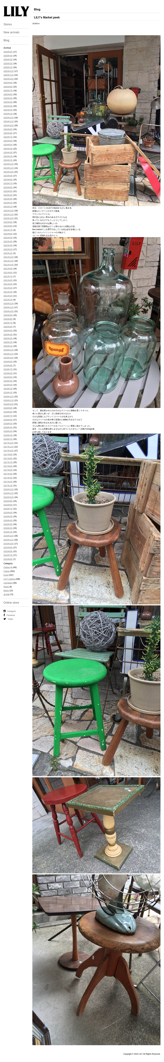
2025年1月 (8, 114)
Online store (11, 602)
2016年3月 (8, 524)
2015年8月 (8, 551)
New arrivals (11, 32)
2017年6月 (8, 466)
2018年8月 (8, 412)
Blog (6, 40)
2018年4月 (8, 427)
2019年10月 (9, 358)
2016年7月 (8, 509)
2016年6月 (8, 513)
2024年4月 (8, 149)
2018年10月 (9, 404)
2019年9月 (8, 362)
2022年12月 (9, 211)
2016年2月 (8, 528)
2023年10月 (9, 172)
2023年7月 (8, 183)
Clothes (7, 567)
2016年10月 (9, 497)
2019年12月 (9, 350)
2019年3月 (8, 385)
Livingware (8, 583)
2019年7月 (8, 369)
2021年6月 (8, 280)
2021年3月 (8, 292)
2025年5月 (8, 98)
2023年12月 (9, 164)
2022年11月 (9, 214)
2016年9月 (8, 501)
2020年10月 (9, 311)
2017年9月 (8, 454)
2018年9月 (8, 408)
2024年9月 (8, 129)
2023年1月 (8, 207)
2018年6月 (8, 420)
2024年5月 (8, 145)
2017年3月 (8, 478)
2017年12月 (9, 443)
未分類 (6, 594)
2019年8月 (8, 365)
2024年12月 (9, 118)
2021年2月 (8, 296)
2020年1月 (8, 346)
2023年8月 (8, 180)
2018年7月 (8, 416)
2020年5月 (8, 331)
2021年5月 (8, 284)
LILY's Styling (9, 579)
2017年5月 (8, 470)
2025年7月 (8, 91)
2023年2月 (8, 203)
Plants (6, 587)
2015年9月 (8, 547)
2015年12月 (9, 536)
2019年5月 (8, 377)
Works (6, 591)
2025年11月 (9, 75)
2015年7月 (8, 555)
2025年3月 (8, 106)
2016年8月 (8, 505)
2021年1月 (8, 300)
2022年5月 (8, 238)
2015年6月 (8, 559)
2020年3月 (8, 338)
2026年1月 (8, 67)
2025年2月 (8, 110)
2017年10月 (9, 451)
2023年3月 (8, 199)
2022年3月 (8, 245)
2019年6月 (8, 373)
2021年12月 (9, 257)
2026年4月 (8, 56)
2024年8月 (8, 133)
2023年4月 (8, 195)
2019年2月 (8, 389)
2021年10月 (9, 265)
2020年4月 (8, 335)
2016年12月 (9, 489)
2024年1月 (8, 160)
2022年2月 (8, 249)
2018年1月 (8, 439)
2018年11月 (9, 400)
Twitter (8, 619)
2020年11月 (9, 307)
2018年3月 (8, 431)
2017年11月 (9, 447)
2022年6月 (8, 234)
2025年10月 (9, 79)
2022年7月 (8, 230)
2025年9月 (8, 83)
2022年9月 (8, 222)
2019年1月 (8, 392)
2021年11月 (9, 261)
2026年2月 (8, 63)
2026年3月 (8, 59)
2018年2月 (8, 435)
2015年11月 (9, 540)
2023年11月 (9, 168)
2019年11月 (9, 354)
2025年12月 (9, 71)
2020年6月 (8, 327)
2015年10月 (9, 544)
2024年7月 (8, 137)
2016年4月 (8, 520)
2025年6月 (8, 94)
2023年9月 (8, 176)
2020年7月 (8, 323)
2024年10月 (9, 125)
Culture (7, 571)
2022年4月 (8, 241)
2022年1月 (8, 253)
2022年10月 (9, 218)
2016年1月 (8, 532)
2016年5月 (8, 516)
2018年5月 (8, 424)
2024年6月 (8, 141)
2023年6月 (8, 187)
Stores (8, 24)
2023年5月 (8, 191)
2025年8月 (8, 87)
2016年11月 (9, 493)
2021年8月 (8, 273)
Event (6, 575)
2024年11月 (9, 121)
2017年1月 (8, 485)
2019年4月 (8, 381)
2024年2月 (8, 156)
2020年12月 (9, 303)
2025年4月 (8, 102)
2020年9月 (8, 315)
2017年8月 (8, 458)
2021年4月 (8, 288)
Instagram (10, 611)
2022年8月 (8, 226)
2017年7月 (8, 462)
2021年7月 (8, 276)
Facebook (9, 615)
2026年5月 (8, 52)
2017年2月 (8, 482)
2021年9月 (8, 269)
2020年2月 (8, 342)
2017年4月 (8, 474)
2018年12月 (9, 396)
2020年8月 (8, 319)
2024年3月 (8, 152)
